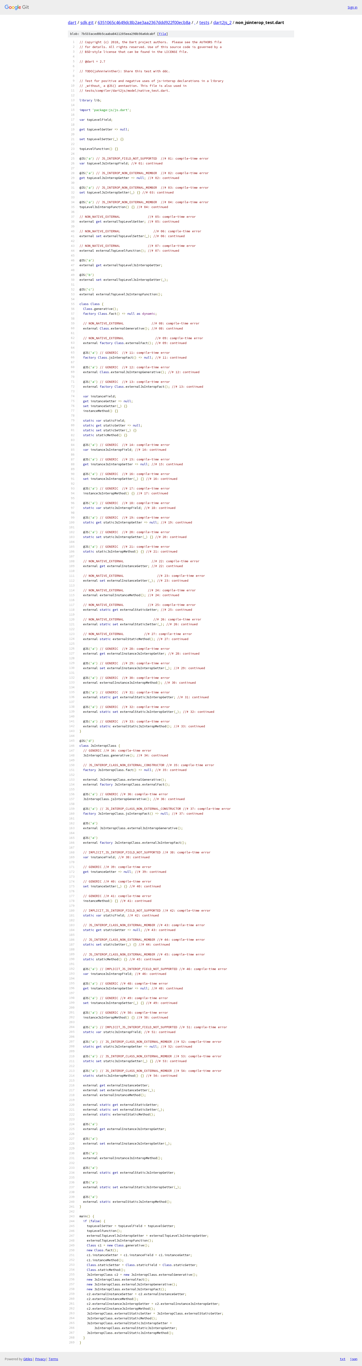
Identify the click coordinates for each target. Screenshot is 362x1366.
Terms (53, 1359)
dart (72, 22)
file (162, 34)
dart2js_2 (222, 22)
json (353, 1359)
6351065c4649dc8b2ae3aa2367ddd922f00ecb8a (144, 22)
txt (342, 1359)
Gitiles (27, 1359)
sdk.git (87, 22)
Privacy (40, 1359)
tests (204, 22)
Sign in (352, 7)
